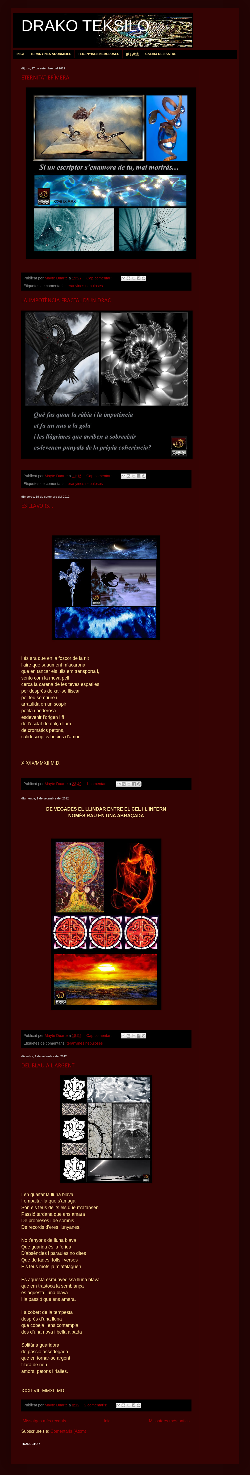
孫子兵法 (132, 54)
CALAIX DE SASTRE (160, 54)
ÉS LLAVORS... (37, 506)
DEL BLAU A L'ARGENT (47, 1066)
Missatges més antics (169, 1421)
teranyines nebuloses (84, 286)
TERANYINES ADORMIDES (50, 54)
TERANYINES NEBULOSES (98, 54)
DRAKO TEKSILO (85, 26)
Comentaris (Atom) (68, 1431)
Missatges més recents (44, 1421)
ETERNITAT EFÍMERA (45, 78)
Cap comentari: (100, 278)
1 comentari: (97, 784)
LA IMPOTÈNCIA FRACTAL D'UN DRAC (66, 301)
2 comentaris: (96, 1405)
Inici (107, 1421)
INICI (20, 54)
